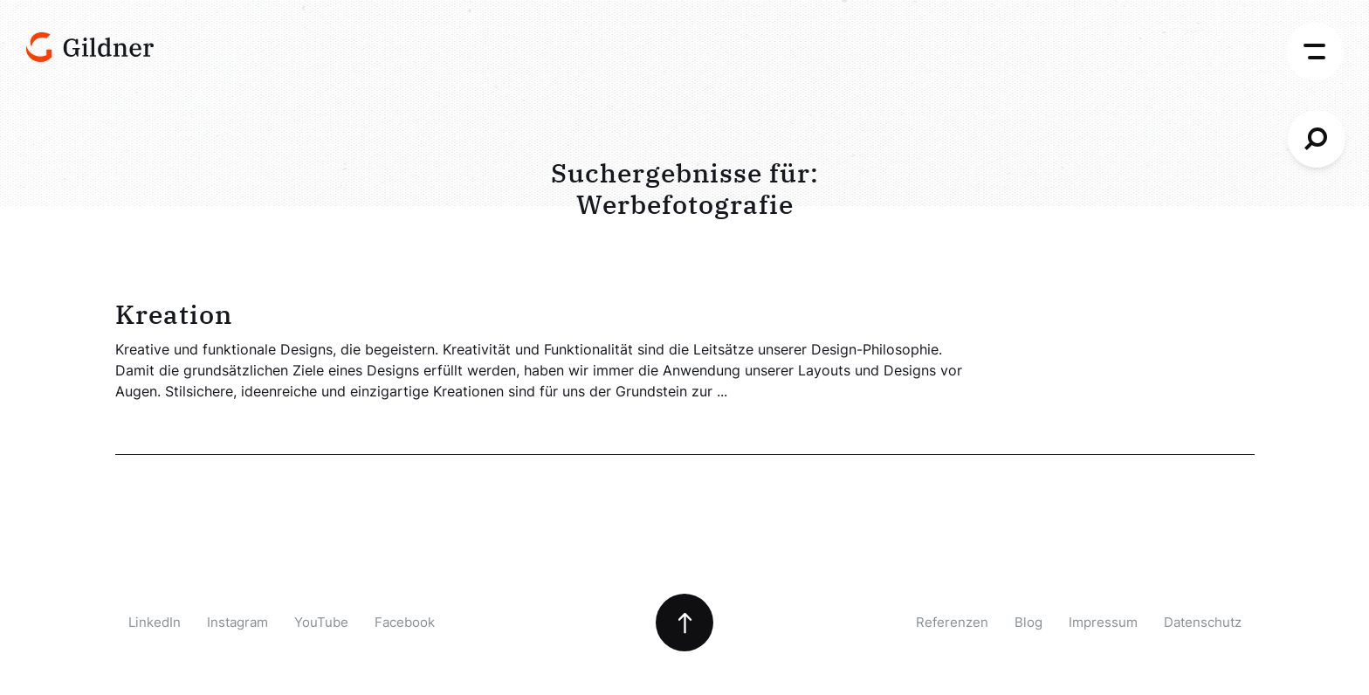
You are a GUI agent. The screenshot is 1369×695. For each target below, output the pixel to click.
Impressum (1103, 622)
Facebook (405, 622)
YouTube (321, 622)
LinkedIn (154, 622)
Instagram (237, 622)
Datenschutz (1203, 622)
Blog (1028, 622)
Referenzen (952, 622)
